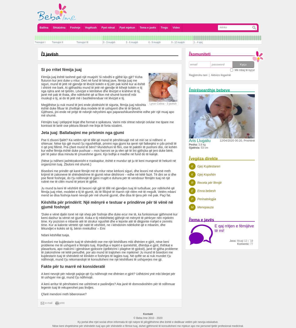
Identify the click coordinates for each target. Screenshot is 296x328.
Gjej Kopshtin (206, 174)
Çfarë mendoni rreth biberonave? (63, 294)
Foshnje (75, 27)
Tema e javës (148, 27)
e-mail (46, 303)
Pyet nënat (108, 27)
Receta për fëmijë (209, 182)
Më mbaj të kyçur (245, 70)
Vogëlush (91, 27)
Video (176, 27)
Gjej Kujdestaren (208, 166)
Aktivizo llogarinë (221, 75)
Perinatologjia (206, 199)
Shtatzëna (59, 27)
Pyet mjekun (127, 27)
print (59, 303)
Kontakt (148, 314)
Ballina (44, 27)
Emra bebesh (206, 191)
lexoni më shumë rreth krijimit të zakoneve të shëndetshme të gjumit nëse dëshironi (106, 172)
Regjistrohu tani (198, 75)
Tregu (164, 27)
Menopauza (205, 207)
